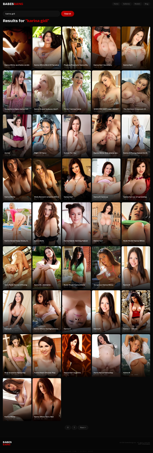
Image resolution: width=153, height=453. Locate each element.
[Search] (31, 14)
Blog (146, 4)
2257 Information (144, 444)
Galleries (126, 4)
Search (67, 14)
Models (137, 4)
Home (116, 4)
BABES (13, 4)
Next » (83, 427)
